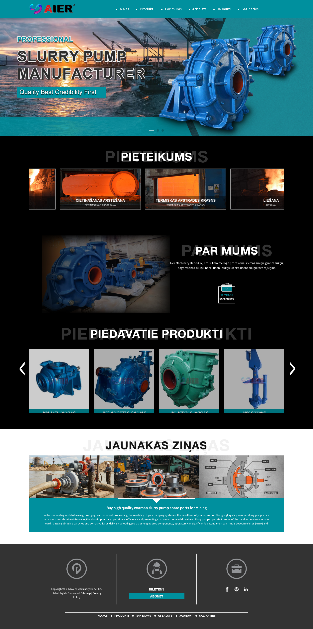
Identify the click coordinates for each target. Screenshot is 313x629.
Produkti (147, 8)
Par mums (173, 8)
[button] (151, 130)
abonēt (156, 596)
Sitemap (86, 593)
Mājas (124, 8)
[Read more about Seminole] (108, 189)
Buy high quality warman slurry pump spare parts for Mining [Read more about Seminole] (156, 507)
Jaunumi (224, 8)
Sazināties (250, 8)
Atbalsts (199, 8)
